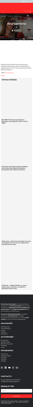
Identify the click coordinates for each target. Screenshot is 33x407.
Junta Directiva (6, 328)
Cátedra (3, 361)
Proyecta (4, 357)
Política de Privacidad (22, 402)
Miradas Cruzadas (7, 344)
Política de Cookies (6, 403)
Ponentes (4, 345)
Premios (3, 332)
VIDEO (3, 76)
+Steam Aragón (6, 356)
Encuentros (4, 340)
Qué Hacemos (5, 327)
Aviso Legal (11, 402)
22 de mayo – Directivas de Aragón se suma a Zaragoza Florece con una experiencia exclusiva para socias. (16, 243)
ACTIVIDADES (7, 337)
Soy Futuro (4, 354)
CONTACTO (6, 376)
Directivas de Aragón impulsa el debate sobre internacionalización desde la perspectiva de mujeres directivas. (15, 168)
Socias (3, 330)
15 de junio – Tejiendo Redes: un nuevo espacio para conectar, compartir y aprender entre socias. (14, 287)
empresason (9, 73)
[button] (2, 11)
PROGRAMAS (7, 350)
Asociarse (4, 334)
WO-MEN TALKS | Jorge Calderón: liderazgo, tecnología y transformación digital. (15, 121)
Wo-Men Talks (5, 342)
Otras (3, 347)
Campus (3, 359)
